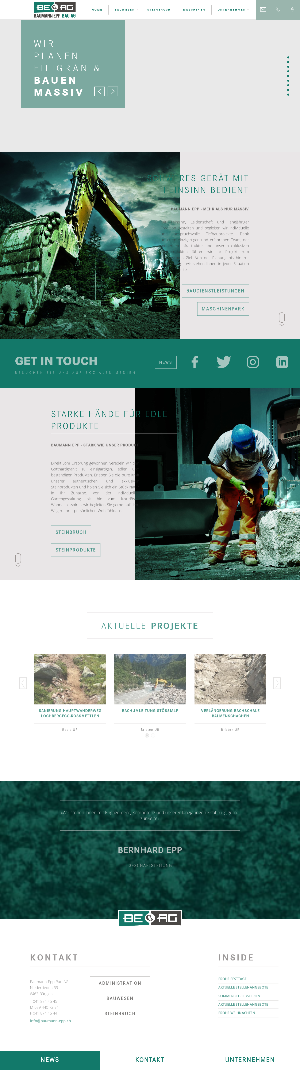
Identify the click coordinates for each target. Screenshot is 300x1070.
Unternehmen (250, 1063)
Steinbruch (159, 9)
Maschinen (194, 9)
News (50, 1063)
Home (97, 9)
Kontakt (150, 1063)
